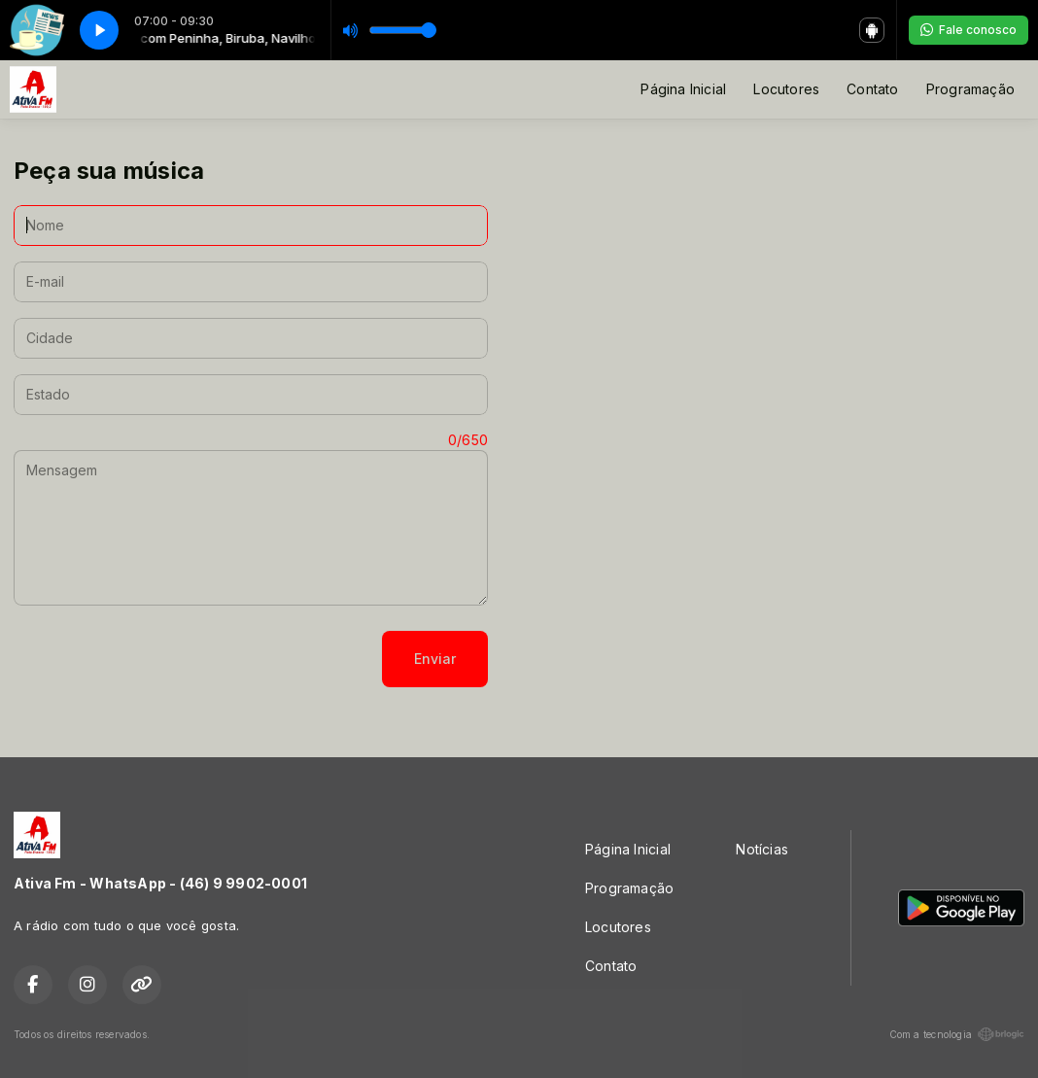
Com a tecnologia (956, 1034)
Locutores (786, 89)
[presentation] (161, 659)
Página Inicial (683, 89)
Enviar (435, 658)
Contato (872, 89)
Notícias (762, 849)
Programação (970, 89)
